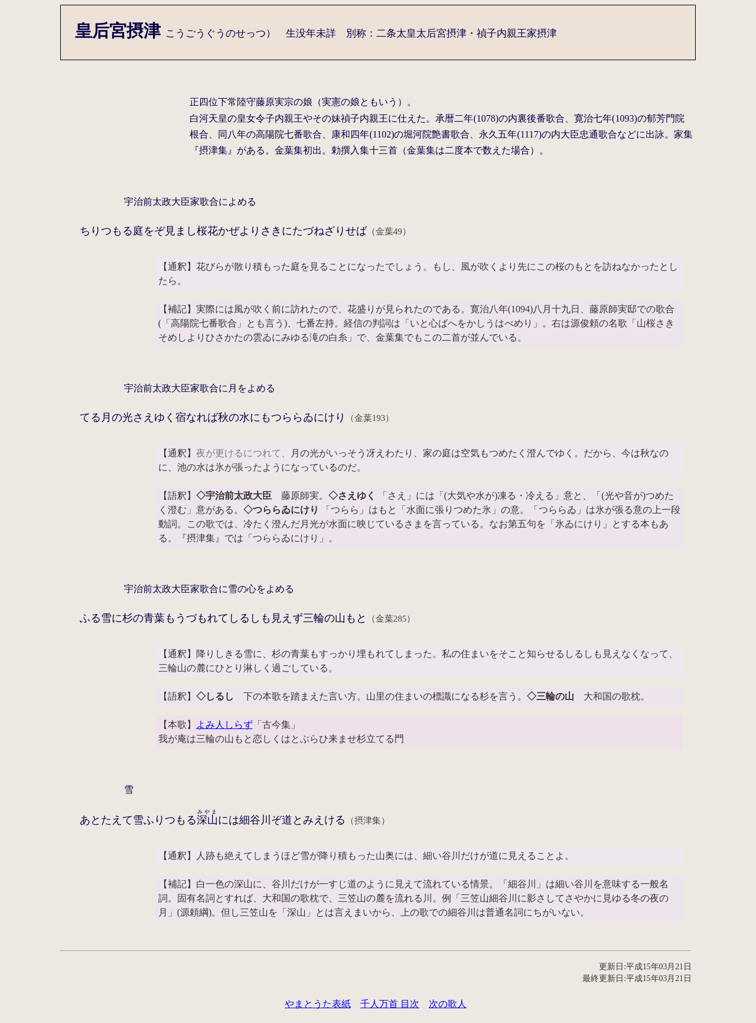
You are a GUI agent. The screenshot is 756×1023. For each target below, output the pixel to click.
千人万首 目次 (389, 1004)
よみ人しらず (224, 725)
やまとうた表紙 (318, 1004)
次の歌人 (448, 1004)
